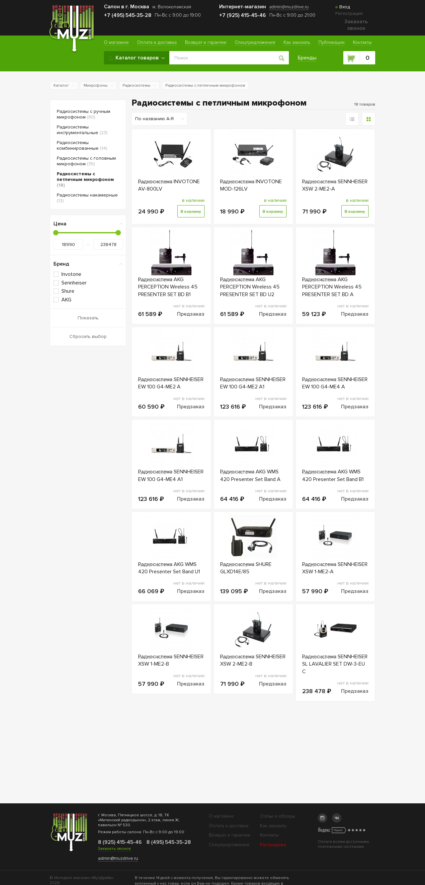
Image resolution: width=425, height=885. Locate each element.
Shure (67, 291)
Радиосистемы (136, 85)
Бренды (307, 57)
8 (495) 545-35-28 (168, 842)
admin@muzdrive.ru (118, 858)
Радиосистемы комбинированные (82, 145)
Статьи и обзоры (277, 816)
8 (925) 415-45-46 (119, 842)
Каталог (61, 85)
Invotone (71, 274)
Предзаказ (191, 327)
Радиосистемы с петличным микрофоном (205, 85)
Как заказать (273, 826)
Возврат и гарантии (229, 835)
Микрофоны (96, 85)
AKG (66, 299)
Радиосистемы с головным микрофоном (86, 161)
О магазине (221, 816)
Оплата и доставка (228, 826)
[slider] (55, 232)
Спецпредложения (229, 844)
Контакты (269, 835)
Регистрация (349, 13)
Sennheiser (74, 283)
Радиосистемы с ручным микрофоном (83, 114)
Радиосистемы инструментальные (82, 129)
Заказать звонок (356, 25)
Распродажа (273, 844)
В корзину (190, 218)
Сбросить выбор (88, 336)
